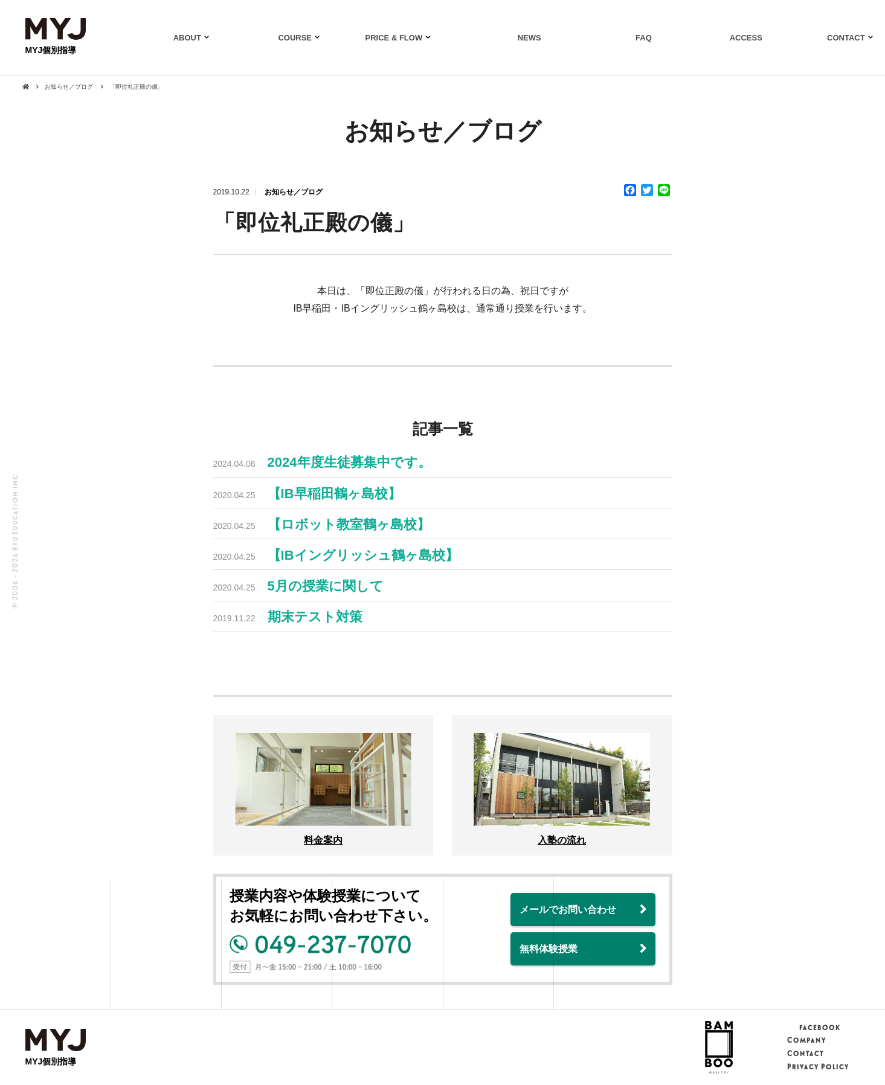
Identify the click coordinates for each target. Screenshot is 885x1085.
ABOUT (187, 37)
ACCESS (746, 37)
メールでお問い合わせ (568, 909)
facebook (813, 1027)
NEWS (529, 37)
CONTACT (846, 37)
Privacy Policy (818, 1067)
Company (806, 1040)
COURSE (295, 37)
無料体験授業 (549, 949)
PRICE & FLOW (394, 37)
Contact (805, 1053)
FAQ (644, 37)
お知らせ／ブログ (294, 192)
